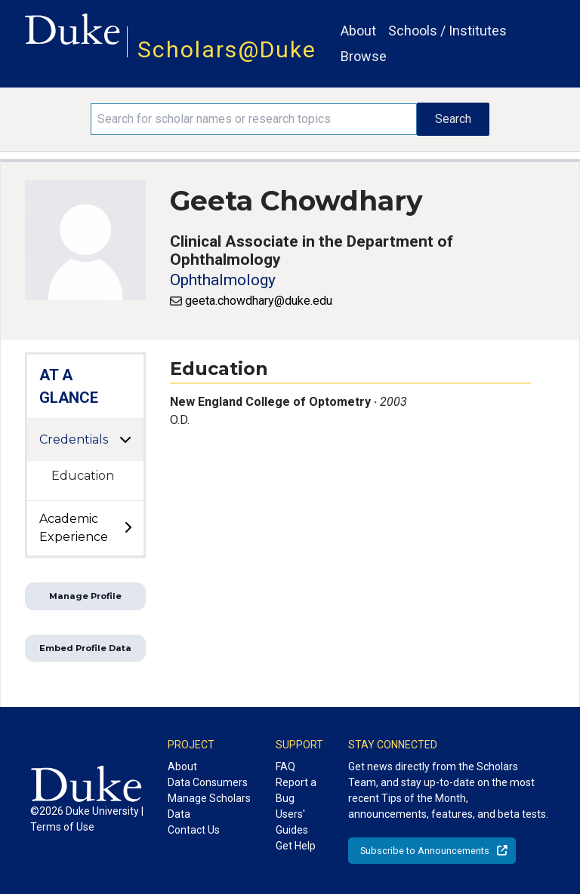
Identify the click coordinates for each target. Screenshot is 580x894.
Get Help (296, 846)
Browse (364, 56)
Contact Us (194, 830)
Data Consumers (208, 782)
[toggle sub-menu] (127, 528)
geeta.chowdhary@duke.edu (258, 300)
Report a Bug (296, 790)
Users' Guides (292, 822)
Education (82, 476)
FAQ (285, 766)
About (358, 30)
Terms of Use (62, 827)
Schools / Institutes (447, 30)
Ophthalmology (223, 280)
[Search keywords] (254, 119)
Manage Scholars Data (209, 806)
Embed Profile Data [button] (85, 648)
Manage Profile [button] (85, 596)
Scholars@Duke (226, 49)
